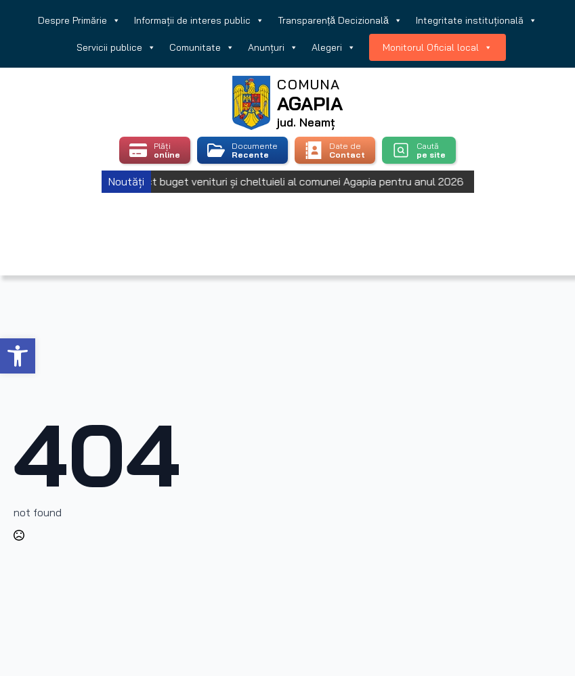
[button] (17, 356)
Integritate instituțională (476, 20)
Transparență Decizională (340, 20)
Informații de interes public (199, 20)
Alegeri (334, 47)
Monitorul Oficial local (437, 47)
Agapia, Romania (287, 216)
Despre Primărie (79, 20)
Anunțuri (273, 47)
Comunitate (201, 47)
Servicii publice (116, 47)
